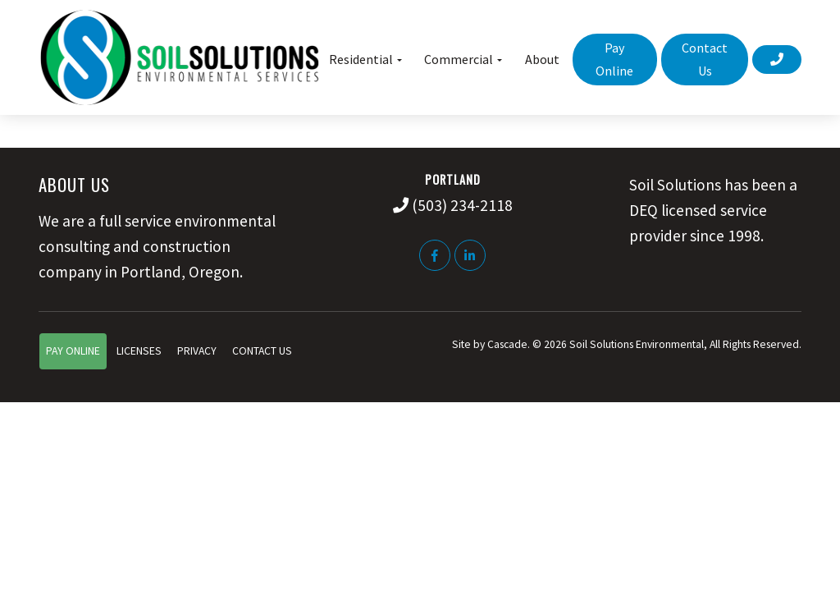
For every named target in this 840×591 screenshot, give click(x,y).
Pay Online (73, 351)
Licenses (139, 351)
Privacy (197, 351)
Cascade (507, 344)
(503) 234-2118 (462, 205)
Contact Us (262, 351)
